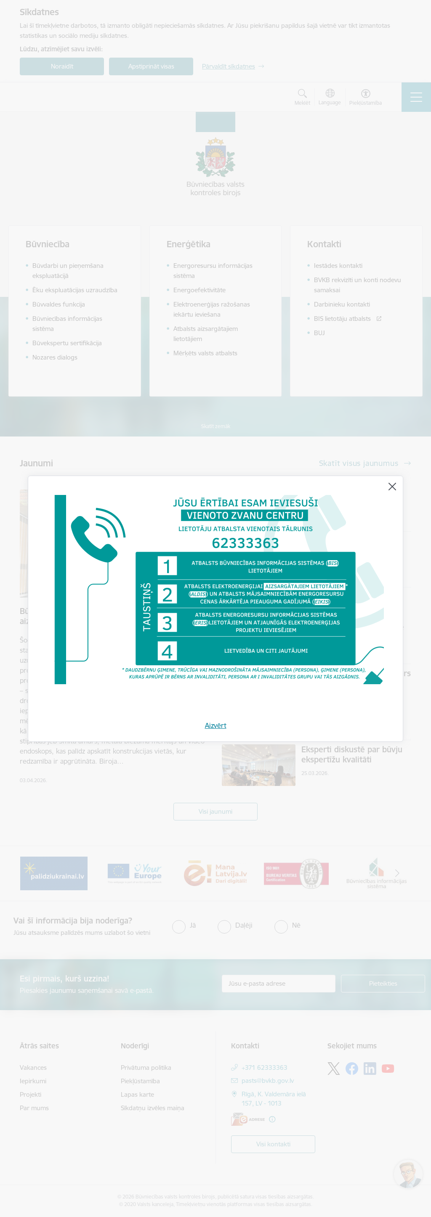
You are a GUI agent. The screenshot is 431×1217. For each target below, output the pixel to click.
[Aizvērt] (392, 486)
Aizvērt (215, 725)
